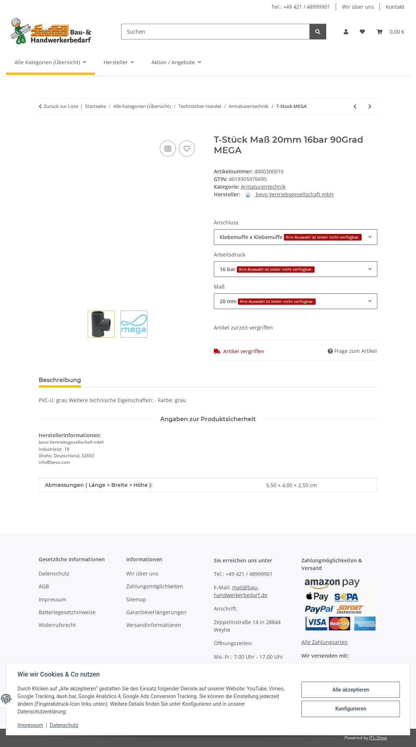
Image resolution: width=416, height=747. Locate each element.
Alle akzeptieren (350, 690)
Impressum (30, 725)
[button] (346, 31)
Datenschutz (64, 725)
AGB (44, 586)
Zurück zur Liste (61, 106)
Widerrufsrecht (57, 624)
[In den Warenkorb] (44, 131)
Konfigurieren (350, 709)
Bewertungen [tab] (114, 380)
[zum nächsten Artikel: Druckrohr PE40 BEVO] (369, 106)
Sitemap (136, 599)
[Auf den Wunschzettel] (187, 148)
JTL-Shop (378, 738)
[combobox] (295, 237)
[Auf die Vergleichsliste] (168, 148)
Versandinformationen (153, 624)
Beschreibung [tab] (60, 380)
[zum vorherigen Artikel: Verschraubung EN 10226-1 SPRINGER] (354, 106)
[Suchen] (215, 31)
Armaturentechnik (263, 186)
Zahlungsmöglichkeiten (154, 586)
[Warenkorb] (390, 31)
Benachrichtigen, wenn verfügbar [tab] (197, 380)
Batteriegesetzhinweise (67, 612)
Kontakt (395, 6)
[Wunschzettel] (362, 31)
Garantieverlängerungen (156, 612)
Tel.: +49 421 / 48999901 (300, 6)
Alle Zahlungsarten (324, 642)
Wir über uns (358, 6)
